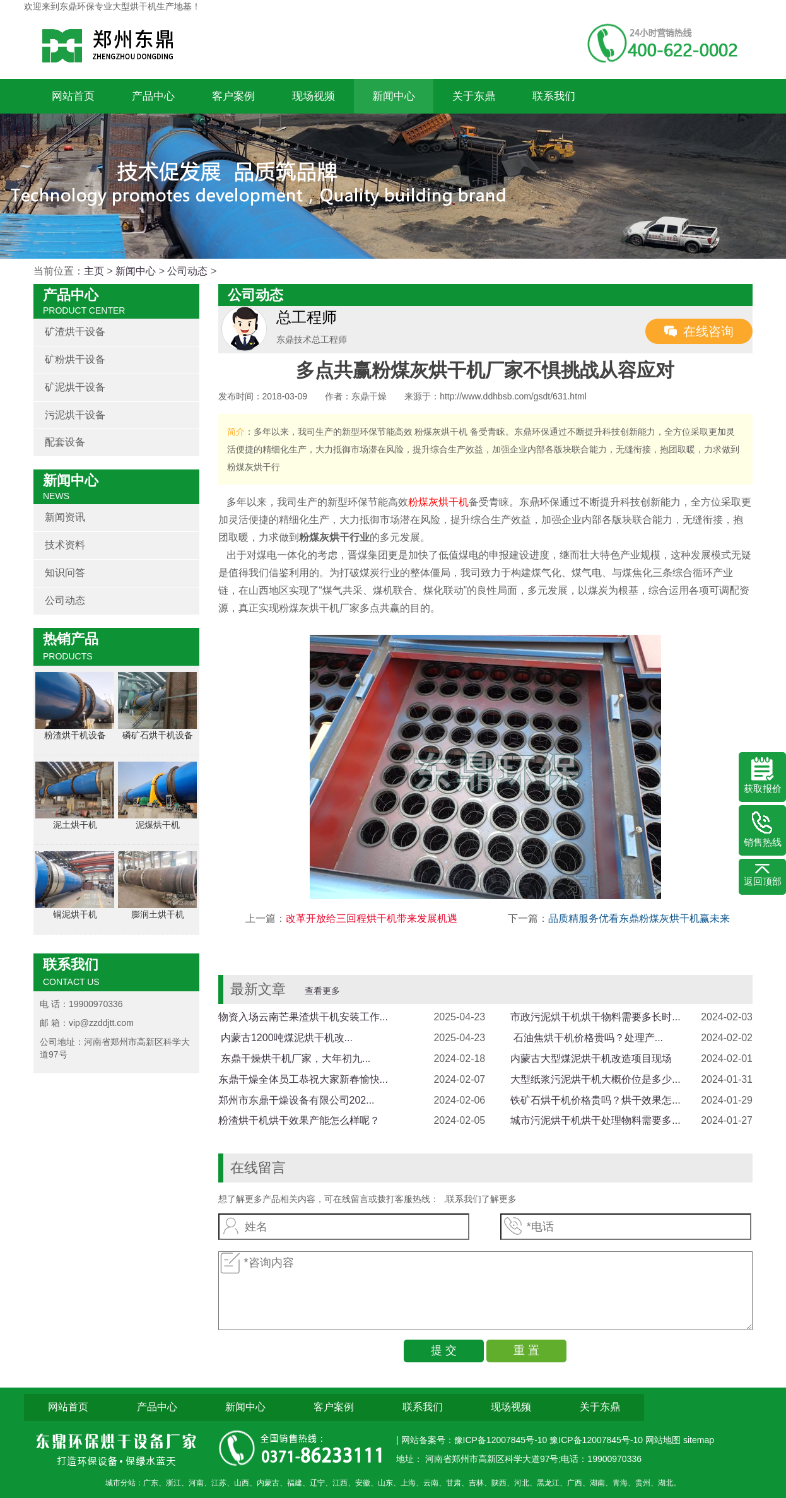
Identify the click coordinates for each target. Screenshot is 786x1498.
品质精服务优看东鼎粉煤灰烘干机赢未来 (639, 918)
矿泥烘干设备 (75, 387)
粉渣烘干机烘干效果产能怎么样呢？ (299, 1120)
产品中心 (153, 96)
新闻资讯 (65, 517)
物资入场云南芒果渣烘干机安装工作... (303, 1016)
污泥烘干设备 (75, 415)
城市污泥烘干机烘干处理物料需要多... (595, 1120)
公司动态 (187, 271)
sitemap (698, 1440)
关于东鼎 (473, 96)
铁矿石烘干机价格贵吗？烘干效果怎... (595, 1100)
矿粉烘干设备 (75, 359)
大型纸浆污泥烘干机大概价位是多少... (595, 1079)
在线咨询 (708, 331)
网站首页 (73, 96)
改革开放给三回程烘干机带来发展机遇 (371, 918)
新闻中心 (393, 96)
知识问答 (65, 572)
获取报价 (763, 775)
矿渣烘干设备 (75, 331)
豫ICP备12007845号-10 (596, 1440)
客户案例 (233, 96)
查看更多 (322, 991)
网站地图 (664, 1440)
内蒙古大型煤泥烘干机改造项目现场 (591, 1058)
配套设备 (65, 442)
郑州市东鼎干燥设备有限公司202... (296, 1100)
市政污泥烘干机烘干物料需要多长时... (595, 1016)
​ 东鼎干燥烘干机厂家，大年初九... (294, 1058)
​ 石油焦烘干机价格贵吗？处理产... (586, 1037)
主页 (94, 271)
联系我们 (553, 96)
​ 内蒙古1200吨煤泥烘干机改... (285, 1037)
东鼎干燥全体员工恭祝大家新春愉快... (303, 1079)
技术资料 (65, 545)
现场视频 (313, 96)
